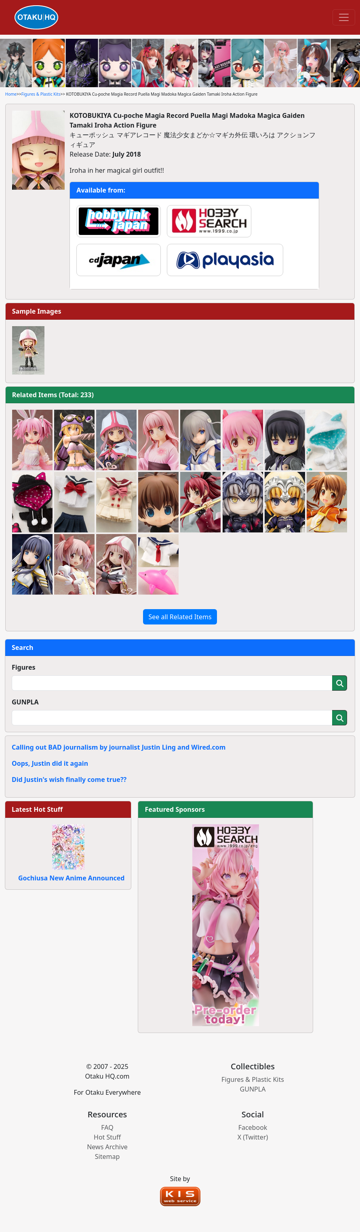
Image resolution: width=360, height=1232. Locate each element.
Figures (24, 667)
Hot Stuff (107, 1137)
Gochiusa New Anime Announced (71, 878)
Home (11, 94)
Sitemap (107, 1156)
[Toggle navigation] (344, 17)
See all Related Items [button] (179, 616)
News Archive (107, 1146)
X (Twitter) (253, 1137)
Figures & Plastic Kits (41, 94)
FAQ (107, 1127)
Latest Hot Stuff (37, 809)
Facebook (252, 1127)
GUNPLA (25, 702)
